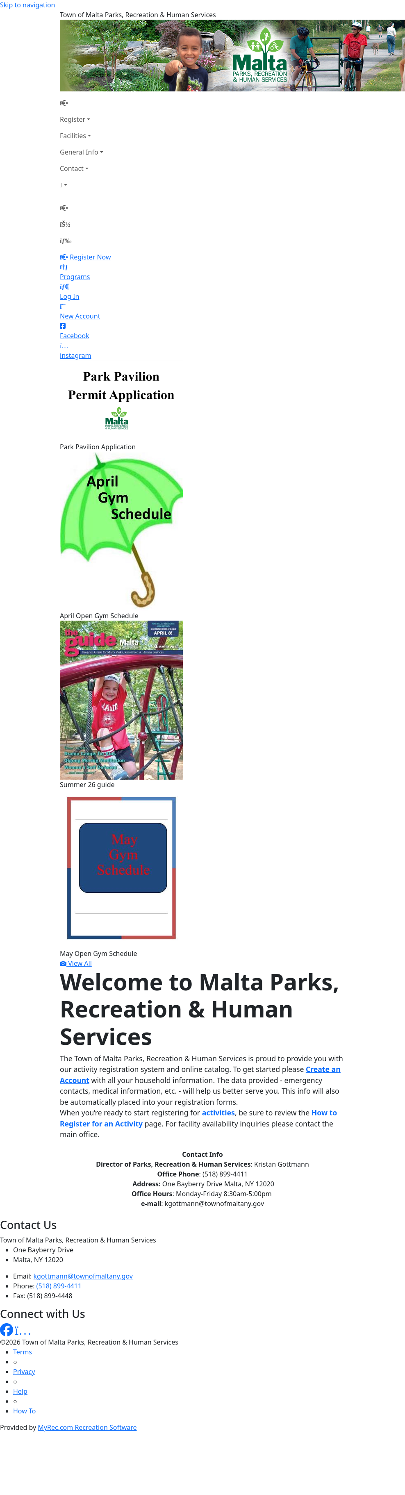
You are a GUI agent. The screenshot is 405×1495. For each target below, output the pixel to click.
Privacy (24, 1371)
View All (76, 963)
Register (72, 119)
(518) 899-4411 (59, 1285)
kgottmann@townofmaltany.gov (83, 1276)
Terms (22, 1351)
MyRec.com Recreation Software (87, 1427)
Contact (72, 168)
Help (20, 1391)
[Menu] (65, 240)
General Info (79, 152)
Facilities (73, 135)
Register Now (90, 257)
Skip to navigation (27, 4)
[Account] (81, 185)
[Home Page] (81, 103)
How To (24, 1410)
